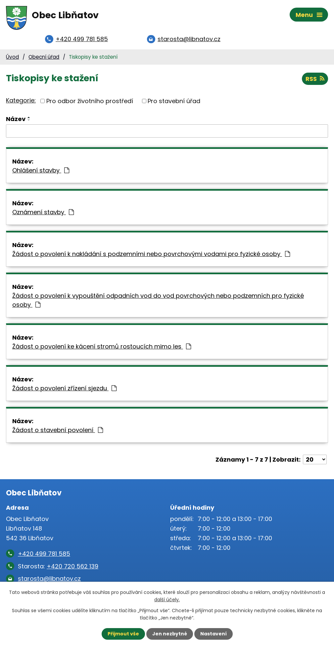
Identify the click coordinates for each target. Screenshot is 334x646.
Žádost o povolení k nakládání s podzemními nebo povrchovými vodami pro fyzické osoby (151, 254)
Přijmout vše (123, 633)
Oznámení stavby (43, 212)
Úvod (12, 56)
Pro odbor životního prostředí (89, 101)
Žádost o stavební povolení (57, 430)
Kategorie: (21, 100)
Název (15, 119)
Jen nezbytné (169, 633)
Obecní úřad (43, 56)
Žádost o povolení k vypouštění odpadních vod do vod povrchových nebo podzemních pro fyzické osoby (158, 300)
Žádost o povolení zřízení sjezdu (64, 388)
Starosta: (58, 566)
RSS (315, 79)
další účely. (167, 599)
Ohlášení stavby (40, 170)
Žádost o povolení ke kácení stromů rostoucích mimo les (101, 346)
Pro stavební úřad (174, 101)
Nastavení (213, 633)
